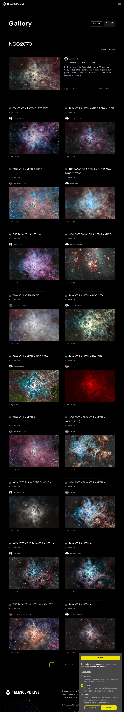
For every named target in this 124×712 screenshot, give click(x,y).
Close (100, 658)
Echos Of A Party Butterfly (30, 108)
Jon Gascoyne (76, 118)
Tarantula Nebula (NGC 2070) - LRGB (91, 108)
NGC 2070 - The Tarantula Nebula (34, 543)
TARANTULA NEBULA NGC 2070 (86, 295)
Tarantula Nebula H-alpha (85, 356)
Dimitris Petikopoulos (22, 614)
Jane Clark (74, 366)
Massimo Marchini (77, 244)
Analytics (88, 685)
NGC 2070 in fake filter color (32, 482)
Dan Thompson (20, 305)
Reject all (92, 708)
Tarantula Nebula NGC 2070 (30, 356)
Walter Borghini (20, 183)
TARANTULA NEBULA (24, 417)
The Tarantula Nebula (27, 234)
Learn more (86, 672)
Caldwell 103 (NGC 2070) (82, 63)
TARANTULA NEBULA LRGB (27, 169)
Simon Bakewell (76, 305)
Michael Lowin (75, 553)
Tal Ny (72, 431)
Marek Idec (74, 183)
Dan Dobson (18, 118)
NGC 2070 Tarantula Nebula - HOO (90, 234)
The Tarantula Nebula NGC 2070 (33, 604)
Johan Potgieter (76, 614)
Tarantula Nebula (80, 543)
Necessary (88, 676)
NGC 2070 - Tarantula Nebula (87, 482)
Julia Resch (73, 59)
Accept (108, 708)
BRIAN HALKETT (20, 553)
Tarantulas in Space (26, 295)
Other (86, 695)
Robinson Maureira (21, 492)
